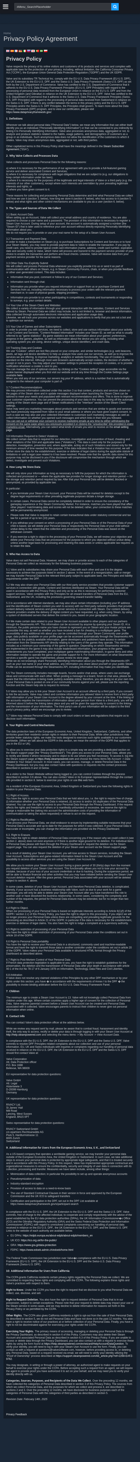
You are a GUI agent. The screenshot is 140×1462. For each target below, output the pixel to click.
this (80, 780)
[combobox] (62, 6)
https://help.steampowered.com (56, 758)
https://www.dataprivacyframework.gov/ (28, 112)
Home (7, 33)
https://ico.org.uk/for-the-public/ (39, 1240)
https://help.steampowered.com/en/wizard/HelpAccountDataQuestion (84, 1343)
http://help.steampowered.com (23, 1034)
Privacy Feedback (16, 1414)
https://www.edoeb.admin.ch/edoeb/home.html (46, 1249)
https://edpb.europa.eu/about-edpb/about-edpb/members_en (58, 1235)
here (19, 375)
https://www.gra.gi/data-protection (37, 1245)
